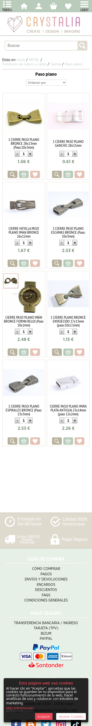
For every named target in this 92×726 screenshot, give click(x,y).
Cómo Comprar (46, 569)
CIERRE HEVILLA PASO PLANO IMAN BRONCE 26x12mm (24, 232)
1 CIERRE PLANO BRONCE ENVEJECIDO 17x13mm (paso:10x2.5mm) (68, 321)
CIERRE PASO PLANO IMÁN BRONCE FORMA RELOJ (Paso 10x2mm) (23, 321)
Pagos (46, 574)
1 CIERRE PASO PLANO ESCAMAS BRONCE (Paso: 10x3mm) (68, 232)
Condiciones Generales (46, 600)
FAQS (46, 595)
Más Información (20, 708)
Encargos (46, 585)
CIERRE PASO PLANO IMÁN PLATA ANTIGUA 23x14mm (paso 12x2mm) (68, 410)
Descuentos (46, 590)
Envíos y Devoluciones (46, 579)
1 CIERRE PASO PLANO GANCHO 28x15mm (68, 143)
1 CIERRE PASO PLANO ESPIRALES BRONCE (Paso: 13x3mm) (24, 410)
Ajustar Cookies (71, 716)
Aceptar (44, 716)
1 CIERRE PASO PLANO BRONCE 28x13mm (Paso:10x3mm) (23, 143)
